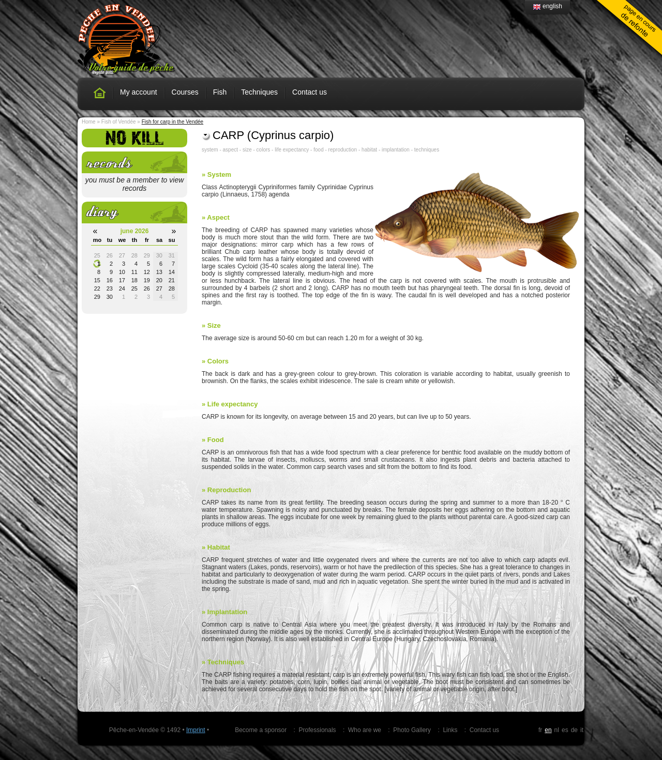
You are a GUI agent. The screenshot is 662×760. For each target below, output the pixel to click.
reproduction (342, 150)
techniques (426, 150)
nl (556, 730)
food (318, 150)
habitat (369, 150)
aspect (230, 150)
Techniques (259, 92)
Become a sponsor (261, 730)
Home (89, 122)
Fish (220, 92)
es (565, 730)
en (548, 730)
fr (540, 730)
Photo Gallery (412, 730)
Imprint (195, 730)
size (247, 150)
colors (263, 150)
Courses (185, 92)
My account (138, 92)
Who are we (364, 730)
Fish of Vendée (118, 122)
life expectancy (292, 150)
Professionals (317, 730)
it (581, 730)
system (210, 150)
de (574, 730)
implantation (396, 150)
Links (450, 730)
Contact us (309, 92)
